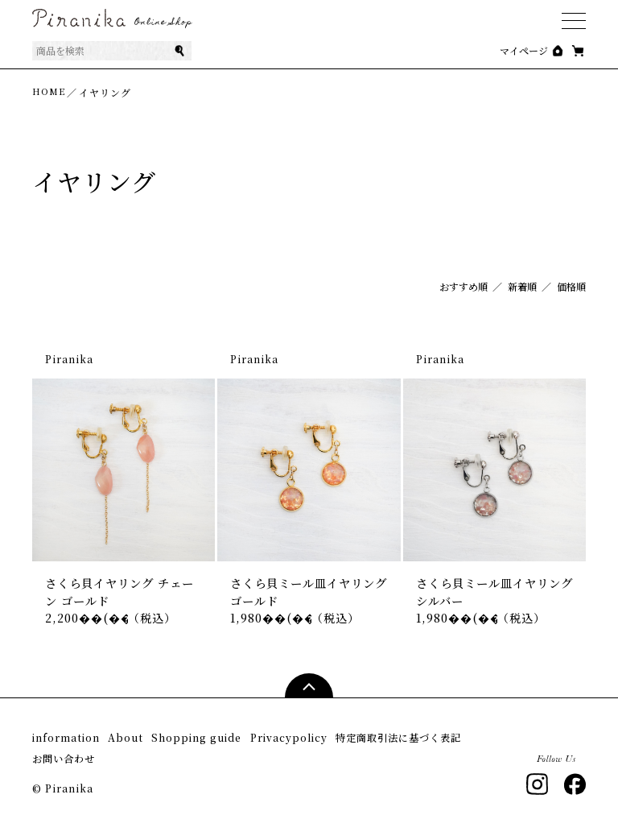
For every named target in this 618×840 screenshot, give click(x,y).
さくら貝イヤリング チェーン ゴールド (122, 594)
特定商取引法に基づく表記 (99, 759)
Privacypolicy (354, 743)
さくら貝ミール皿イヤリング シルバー (491, 594)
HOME (50, 92)
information (68, 743)
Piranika (69, 359)
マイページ (524, 50)
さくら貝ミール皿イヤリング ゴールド (305, 594)
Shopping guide (239, 743)
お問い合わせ (227, 759)
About (148, 743)
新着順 (522, 286)
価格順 (571, 286)
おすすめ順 (463, 286)
